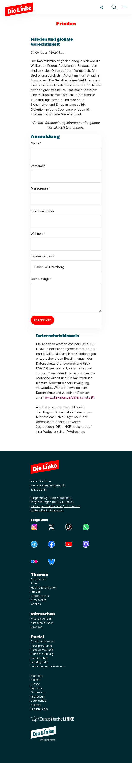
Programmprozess (43, 641)
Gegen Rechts (40, 595)
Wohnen (36, 604)
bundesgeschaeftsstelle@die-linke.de (55, 506)
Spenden (36, 627)
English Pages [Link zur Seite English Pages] (40, 708)
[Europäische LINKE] (52, 719)
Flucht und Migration (43, 587)
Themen (39, 574)
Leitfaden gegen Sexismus (48, 666)
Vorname (38, 166)
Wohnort (38, 233)
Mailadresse (40, 188)
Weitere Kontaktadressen (47, 510)
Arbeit (34, 583)
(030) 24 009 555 (63, 502)
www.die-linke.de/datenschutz (67, 397)
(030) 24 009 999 (60, 498)
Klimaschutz (38, 600)
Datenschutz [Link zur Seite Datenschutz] (39, 700)
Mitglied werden (41, 618)
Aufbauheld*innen (42, 622)
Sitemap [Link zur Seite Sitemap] (36, 704)
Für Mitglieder (40, 662)
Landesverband (42, 256)
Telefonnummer (42, 211)
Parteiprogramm (41, 645)
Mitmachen (43, 613)
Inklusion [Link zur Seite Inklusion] (36, 688)
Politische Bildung (42, 654)
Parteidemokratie (42, 649)
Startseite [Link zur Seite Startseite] (37, 675)
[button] (113, 7)
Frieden (36, 591)
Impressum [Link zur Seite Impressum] (38, 696)
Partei (37, 636)
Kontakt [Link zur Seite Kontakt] (35, 680)
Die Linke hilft (39, 658)
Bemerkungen (41, 279)
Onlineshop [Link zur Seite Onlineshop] (38, 692)
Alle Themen (38, 579)
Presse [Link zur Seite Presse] (35, 684)
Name (36, 143)
